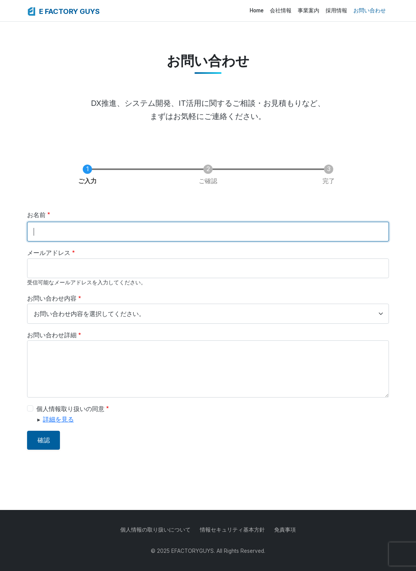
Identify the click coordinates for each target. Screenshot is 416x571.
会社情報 (281, 10)
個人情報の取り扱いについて (155, 530)
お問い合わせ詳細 (52, 335)
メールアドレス (48, 253)
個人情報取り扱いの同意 (70, 409)
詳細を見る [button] (58, 419)
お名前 (36, 215)
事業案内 (308, 10)
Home (257, 10)
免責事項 (285, 530)
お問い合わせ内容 (52, 298)
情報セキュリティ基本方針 (232, 530)
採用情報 (336, 10)
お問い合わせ (369, 10)
